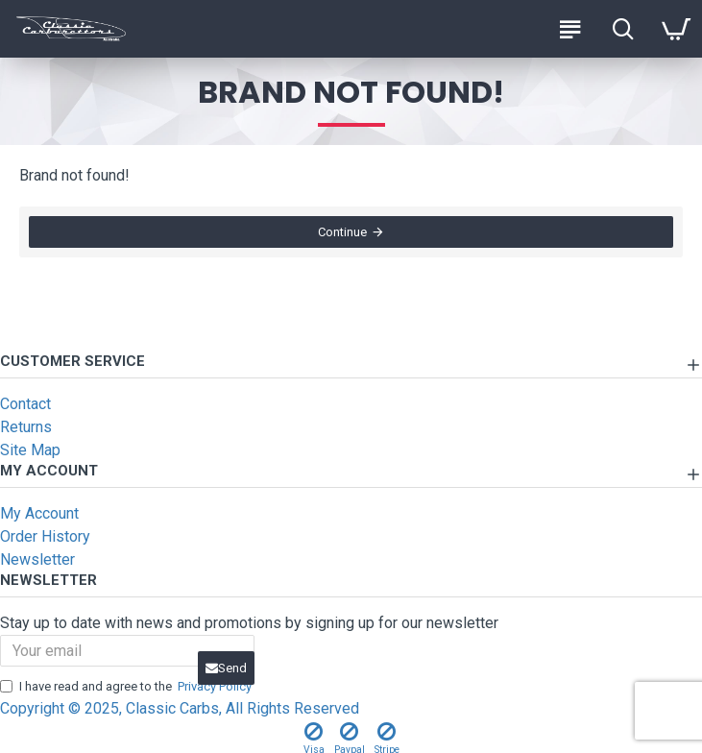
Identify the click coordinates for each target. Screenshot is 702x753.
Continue (342, 232)
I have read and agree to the (127, 686)
